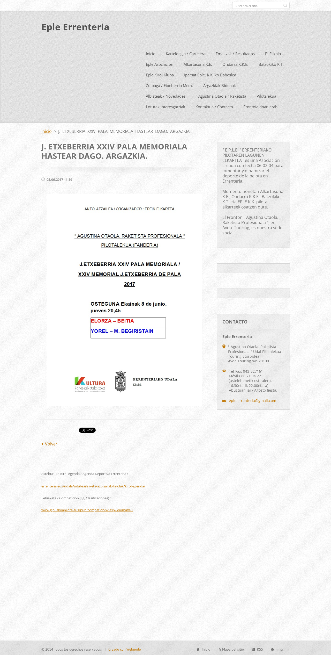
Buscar (285, 5)
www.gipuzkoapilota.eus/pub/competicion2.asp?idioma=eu (87, 509)
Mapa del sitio (233, 648)
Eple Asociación (159, 63)
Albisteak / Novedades (165, 95)
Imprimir (283, 648)
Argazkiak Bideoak (219, 84)
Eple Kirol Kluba (160, 73)
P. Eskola (273, 52)
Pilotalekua (266, 95)
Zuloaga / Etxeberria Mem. (169, 84)
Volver (51, 443)
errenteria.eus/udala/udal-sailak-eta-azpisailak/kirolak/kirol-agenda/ (93, 485)
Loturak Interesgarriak (165, 105)
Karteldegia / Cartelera (185, 52)
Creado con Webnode (124, 648)
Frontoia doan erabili (262, 105)
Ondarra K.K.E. (235, 63)
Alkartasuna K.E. (198, 63)
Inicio (150, 52)
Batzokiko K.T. (271, 63)
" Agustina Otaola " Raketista (221, 95)
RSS (260, 648)
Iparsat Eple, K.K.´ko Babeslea (210, 73)
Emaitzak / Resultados (235, 52)
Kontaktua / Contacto (214, 105)
